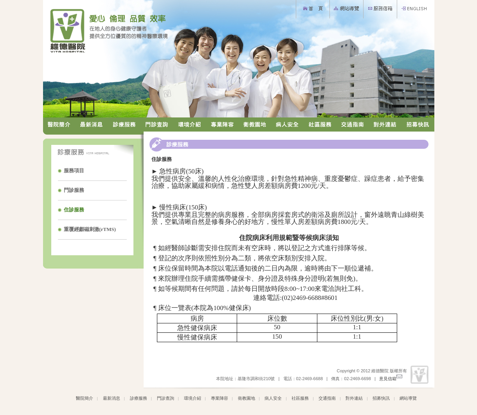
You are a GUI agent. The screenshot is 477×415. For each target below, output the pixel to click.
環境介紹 (192, 398)
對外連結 (354, 398)
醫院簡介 (84, 398)
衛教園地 (246, 398)
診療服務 (138, 398)
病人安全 (273, 398)
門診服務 (74, 190)
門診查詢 (165, 398)
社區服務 (300, 398)
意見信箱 (390, 378)
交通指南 (327, 398)
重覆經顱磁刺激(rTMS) (90, 229)
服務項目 (74, 170)
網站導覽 (408, 398)
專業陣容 (219, 398)
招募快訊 (381, 398)
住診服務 (74, 210)
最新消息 (111, 398)
